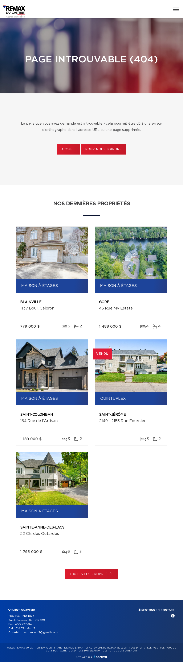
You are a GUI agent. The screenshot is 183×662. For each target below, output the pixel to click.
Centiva (100, 656)
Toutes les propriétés (91, 574)
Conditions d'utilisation (85, 651)
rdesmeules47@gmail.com (39, 632)
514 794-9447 (25, 628)
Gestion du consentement (120, 651)
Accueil (68, 149)
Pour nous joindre (103, 149)
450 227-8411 (24, 624)
